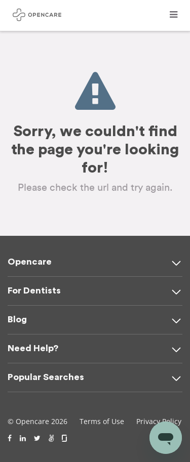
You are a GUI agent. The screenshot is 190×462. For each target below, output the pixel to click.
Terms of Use (102, 421)
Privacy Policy (158, 421)
